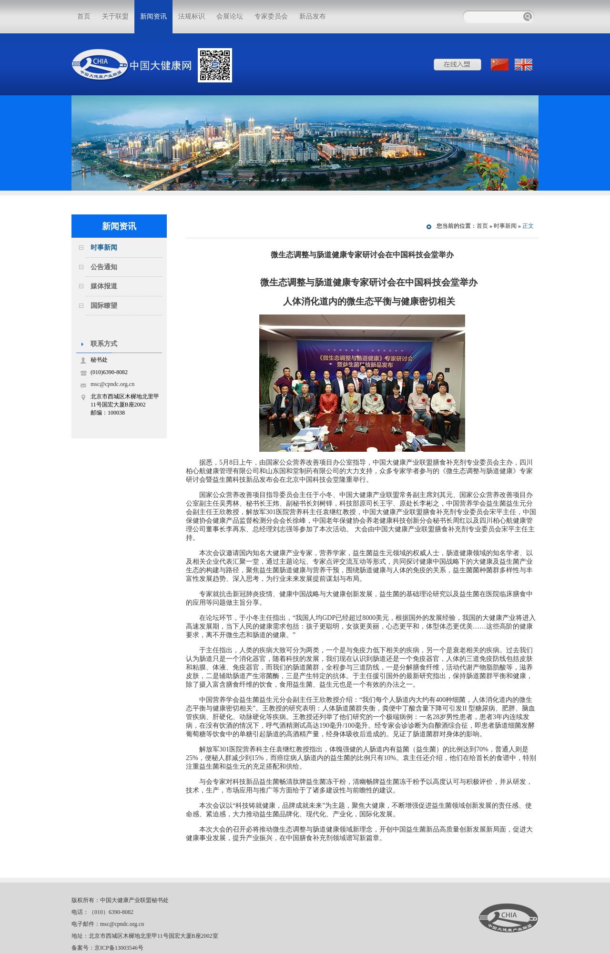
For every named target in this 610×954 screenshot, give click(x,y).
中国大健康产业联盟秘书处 (134, 900)
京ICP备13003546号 (118, 947)
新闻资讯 (153, 16)
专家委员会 (271, 16)
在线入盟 (457, 65)
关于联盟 (115, 16)
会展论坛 (229, 16)
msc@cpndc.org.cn (112, 384)
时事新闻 (104, 247)
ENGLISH (524, 65)
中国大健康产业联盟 (509, 918)
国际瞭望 (104, 305)
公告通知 (104, 267)
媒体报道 (104, 286)
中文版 (500, 65)
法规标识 (191, 16)
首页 (84, 16)
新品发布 (312, 16)
